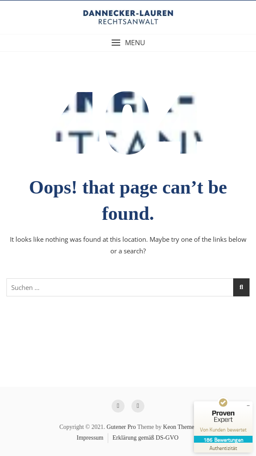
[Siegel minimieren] (248, 405)
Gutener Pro (121, 427)
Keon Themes (180, 427)
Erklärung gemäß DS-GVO (145, 437)
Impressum (90, 437)
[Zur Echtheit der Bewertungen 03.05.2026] (223, 448)
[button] (128, 43)
